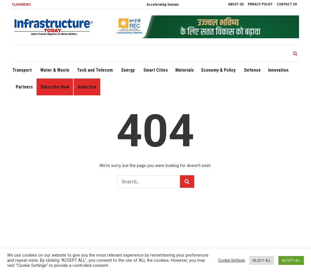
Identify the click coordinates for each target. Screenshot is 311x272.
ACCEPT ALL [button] (291, 260)
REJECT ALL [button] (262, 260)
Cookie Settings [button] (231, 260)
